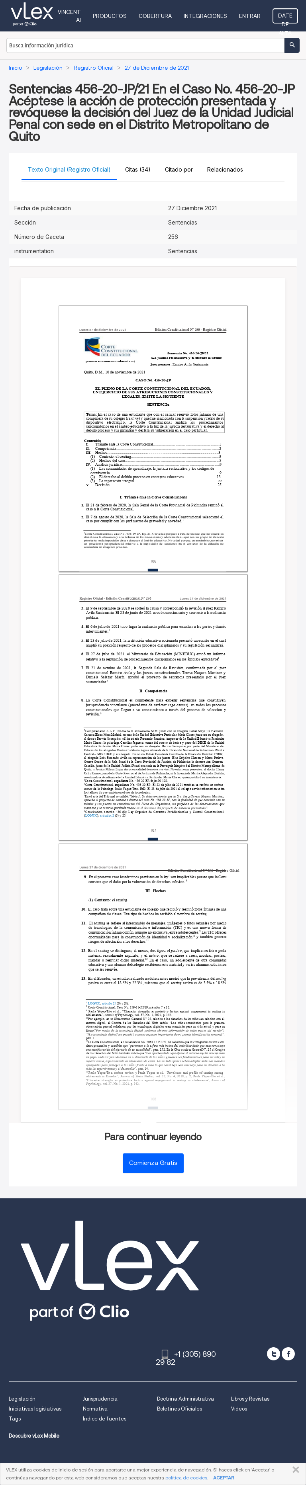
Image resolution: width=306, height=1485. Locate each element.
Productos (110, 16)
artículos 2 (107, 816)
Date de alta (285, 17)
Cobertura (155, 16)
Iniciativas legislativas (35, 1409)
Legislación (22, 1399)
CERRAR (294, 1470)
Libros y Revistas (250, 1399)
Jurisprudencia (100, 1399)
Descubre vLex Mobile (34, 1436)
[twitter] (273, 1353)
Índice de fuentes (104, 1419)
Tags (15, 1419)
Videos (239, 1409)
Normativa (95, 1409)
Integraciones (205, 16)
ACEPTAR (223, 1477)
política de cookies (186, 1477)
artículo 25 (109, 1003)
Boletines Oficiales (179, 1409)
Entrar (250, 16)
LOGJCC (91, 816)
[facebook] (288, 1353)
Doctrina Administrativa (185, 1399)
